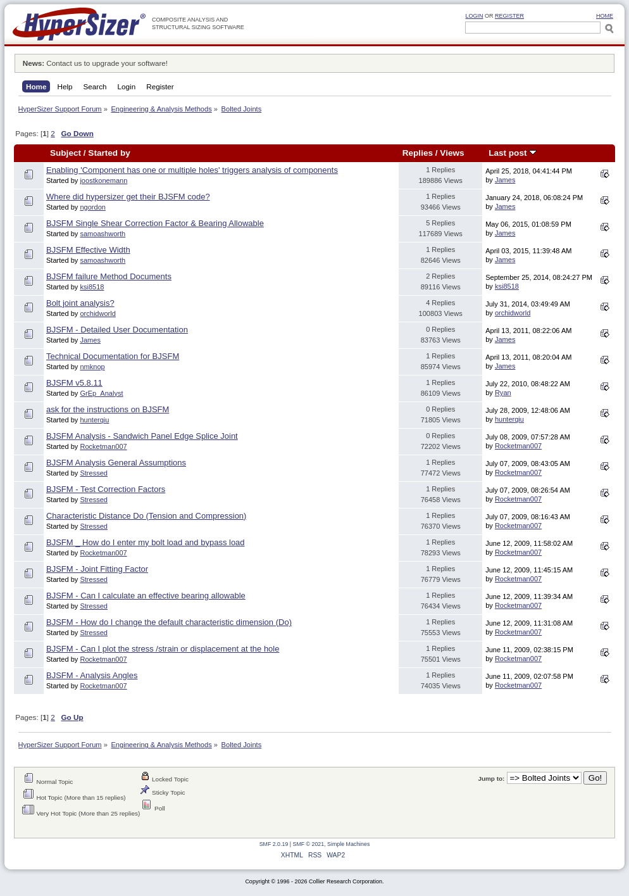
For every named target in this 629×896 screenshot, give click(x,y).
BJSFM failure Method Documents (108, 276)
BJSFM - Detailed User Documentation (117, 329)
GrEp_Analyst (101, 393)
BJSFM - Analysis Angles (92, 675)
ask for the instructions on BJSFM (107, 409)
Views (452, 153)
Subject (65, 153)
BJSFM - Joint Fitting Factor (97, 569)
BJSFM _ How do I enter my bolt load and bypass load (145, 542)
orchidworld (98, 313)
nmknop (92, 366)
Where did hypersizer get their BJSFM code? (128, 196)
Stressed (94, 473)
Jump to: (491, 778)
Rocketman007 (103, 446)
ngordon (93, 207)
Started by (109, 153)
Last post (513, 153)
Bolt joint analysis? (80, 303)
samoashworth (102, 233)
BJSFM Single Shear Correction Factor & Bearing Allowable (155, 223)
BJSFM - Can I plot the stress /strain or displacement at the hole (163, 648)
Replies (417, 153)
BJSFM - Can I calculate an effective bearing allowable (146, 595)
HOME (604, 16)
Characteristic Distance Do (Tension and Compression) (146, 516)
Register (509, 16)
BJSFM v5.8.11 (74, 383)
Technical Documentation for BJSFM (112, 356)
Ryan (503, 392)
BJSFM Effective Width (88, 250)
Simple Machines (348, 844)
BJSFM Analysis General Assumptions (116, 462)
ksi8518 (92, 287)
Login (474, 16)
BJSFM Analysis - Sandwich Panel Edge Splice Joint (142, 436)
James (505, 180)
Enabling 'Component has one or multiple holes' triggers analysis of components (192, 170)
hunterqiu (94, 420)
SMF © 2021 (309, 844)
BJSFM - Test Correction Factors (105, 489)
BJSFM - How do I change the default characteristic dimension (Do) (169, 622)
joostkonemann (103, 180)
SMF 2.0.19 (274, 844)
